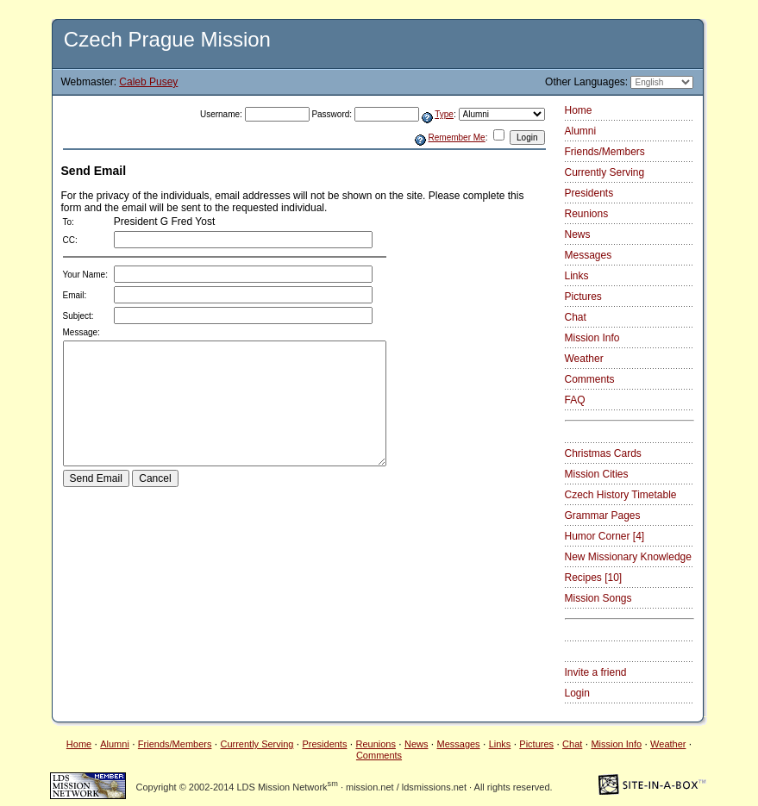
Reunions (587, 214)
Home (578, 110)
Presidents (589, 193)
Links (577, 276)
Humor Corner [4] (605, 536)
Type (444, 114)
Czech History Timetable (621, 495)
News (578, 234)
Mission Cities (597, 474)
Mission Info (592, 338)
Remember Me (457, 137)
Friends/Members (605, 152)
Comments (590, 379)
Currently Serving (605, 172)
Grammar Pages (603, 515)
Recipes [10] (594, 578)
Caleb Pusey (148, 82)
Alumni (581, 131)
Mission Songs (598, 598)
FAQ (575, 400)
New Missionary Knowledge (628, 557)
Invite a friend (596, 672)
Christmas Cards (603, 453)
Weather (584, 359)
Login (577, 693)
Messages (588, 255)
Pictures (583, 297)
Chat (575, 317)
